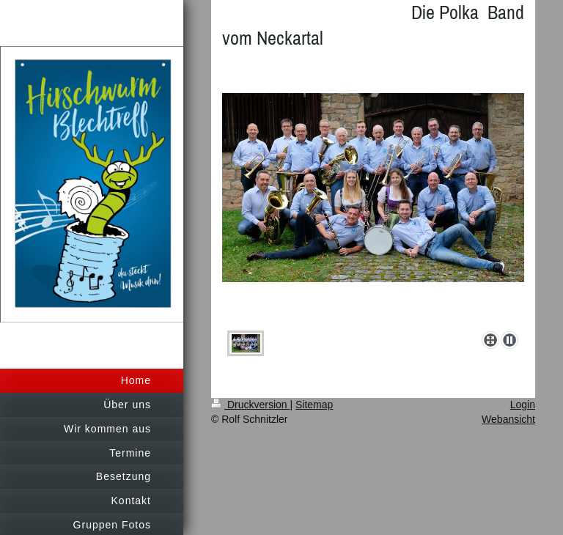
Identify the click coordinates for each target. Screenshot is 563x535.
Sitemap (314, 404)
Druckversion (250, 404)
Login (522, 404)
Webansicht (508, 419)
